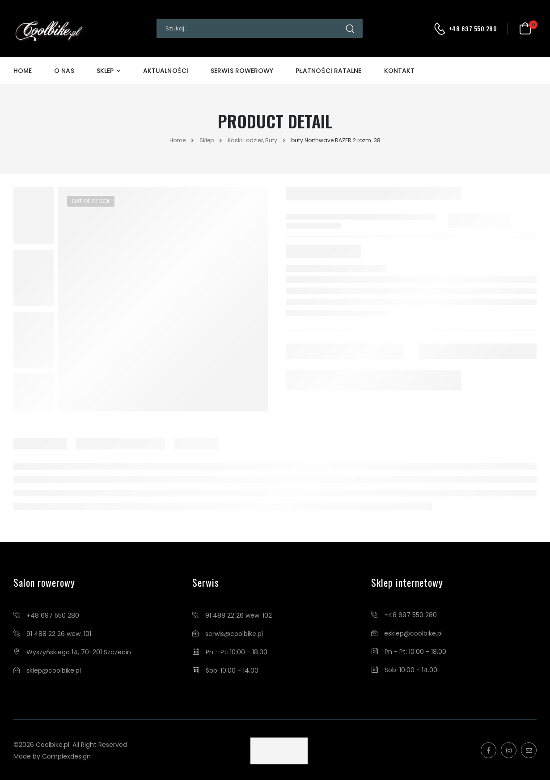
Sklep (105, 70)
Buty (271, 140)
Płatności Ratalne (328, 70)
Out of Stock (91, 201)
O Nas (64, 70)
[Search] (251, 28)
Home (22, 70)
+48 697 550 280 (473, 28)
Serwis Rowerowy (242, 70)
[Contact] (441, 28)
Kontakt (399, 70)
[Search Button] (354, 28)
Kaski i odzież (245, 140)
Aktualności (165, 70)
